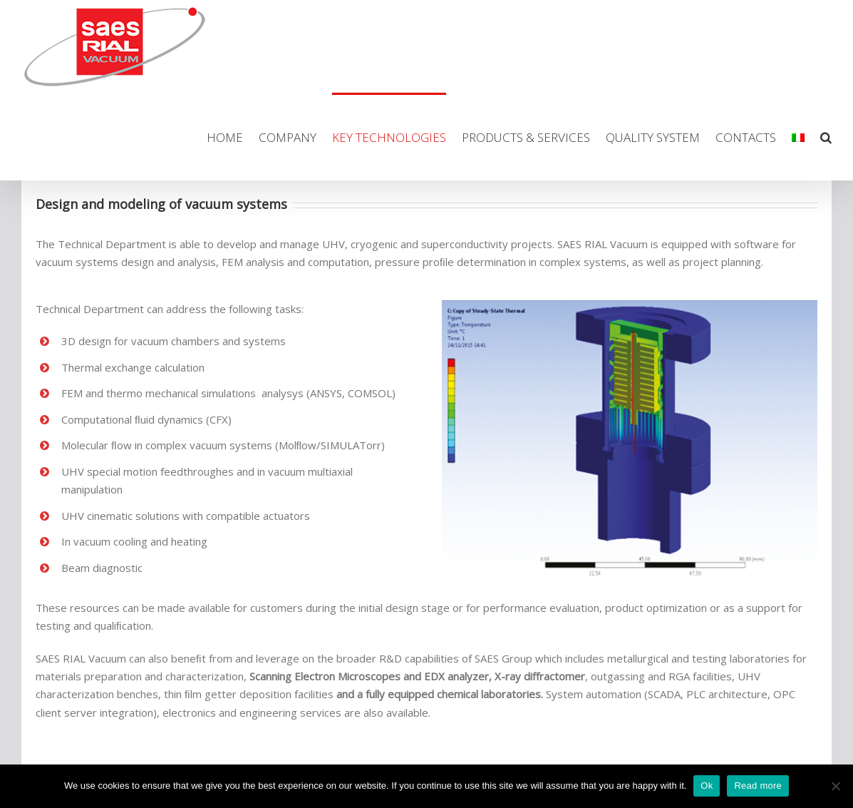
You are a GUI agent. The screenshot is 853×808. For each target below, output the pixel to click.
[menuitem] (233, 136)
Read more (758, 785)
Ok (707, 785)
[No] (835, 786)
